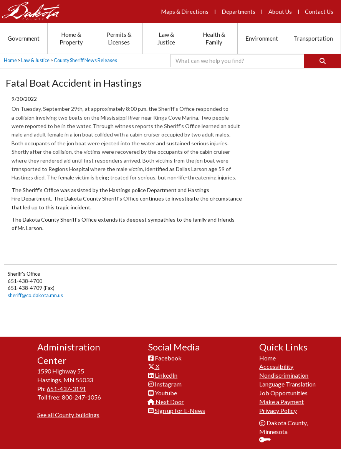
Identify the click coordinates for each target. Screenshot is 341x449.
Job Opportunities (283, 390)
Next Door (166, 398)
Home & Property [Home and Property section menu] (71, 38)
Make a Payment (281, 398)
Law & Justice (35, 60)
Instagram (165, 381)
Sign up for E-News (176, 407)
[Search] (322, 61)
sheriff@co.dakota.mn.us (35, 295)
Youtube (162, 390)
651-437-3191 (66, 385)
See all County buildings (68, 412)
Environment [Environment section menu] (261, 38)
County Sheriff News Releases (85, 60)
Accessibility (276, 363)
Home (10, 60)
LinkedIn (162, 372)
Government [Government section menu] (24, 38)
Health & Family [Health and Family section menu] (214, 38)
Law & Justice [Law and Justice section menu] (166, 38)
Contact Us (319, 11)
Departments (238, 11)
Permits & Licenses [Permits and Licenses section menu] (118, 38)
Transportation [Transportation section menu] (313, 38)
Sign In (267, 437)
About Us (280, 11)
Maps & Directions (185, 11)
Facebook (165, 355)
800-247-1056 (81, 394)
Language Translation (287, 381)
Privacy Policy (278, 407)
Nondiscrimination (283, 372)
